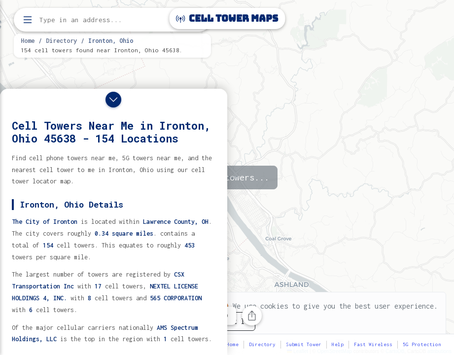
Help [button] (338, 344)
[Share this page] (252, 315)
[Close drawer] (113, 99)
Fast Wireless (373, 344)
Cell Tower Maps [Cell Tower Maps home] (227, 18)
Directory (61, 40)
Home (28, 40)
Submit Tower (303, 344)
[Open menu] (27, 20)
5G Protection (422, 344)
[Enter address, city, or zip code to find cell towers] (113, 20)
